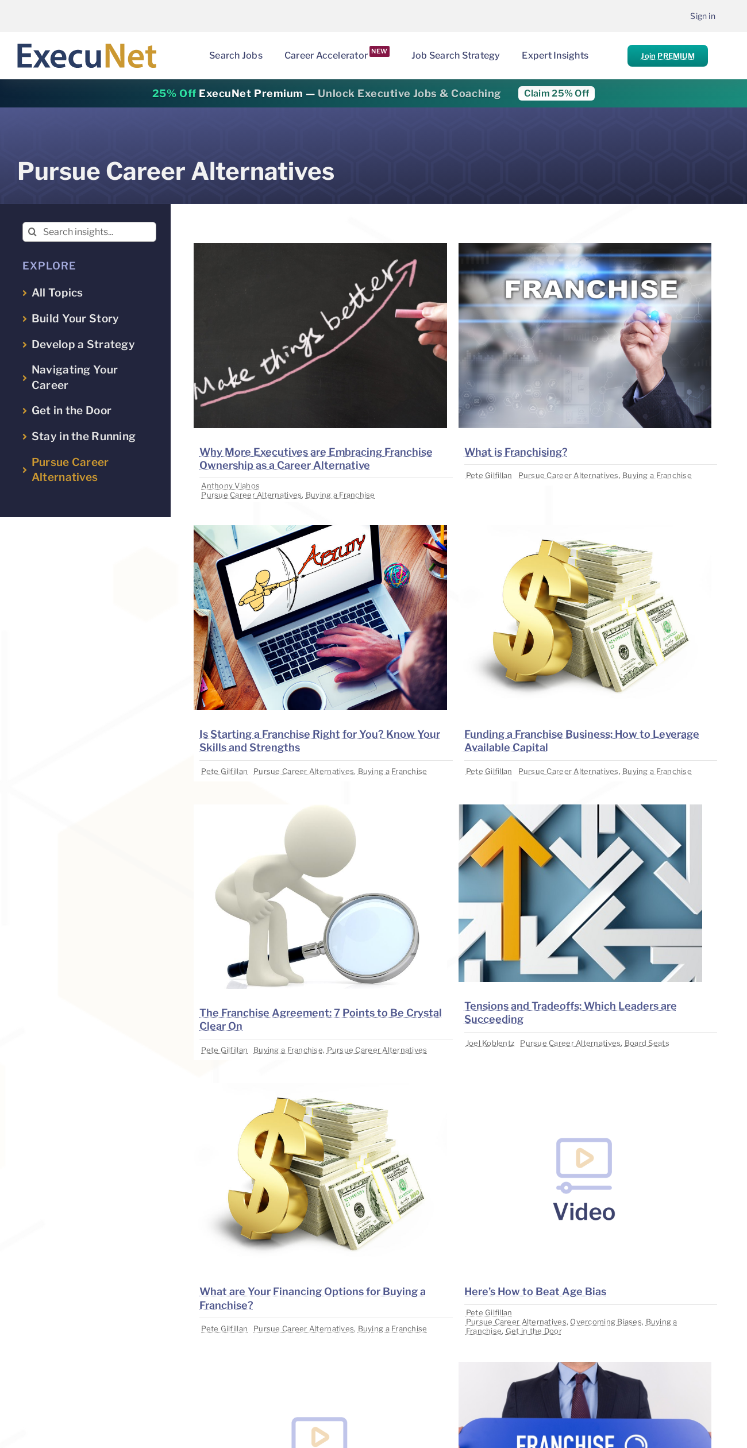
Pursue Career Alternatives (251, 494)
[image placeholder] (320, 248)
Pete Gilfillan (489, 475)
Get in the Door (534, 1330)
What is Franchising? (516, 452)
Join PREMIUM (667, 55)
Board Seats (647, 1043)
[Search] (32, 232)
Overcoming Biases (606, 1321)
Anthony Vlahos (230, 485)
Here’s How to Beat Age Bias (535, 1291)
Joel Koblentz (490, 1043)
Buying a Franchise (340, 494)
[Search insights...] (89, 232)
